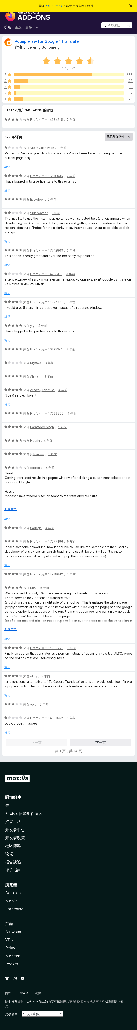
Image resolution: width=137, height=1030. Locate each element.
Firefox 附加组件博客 (23, 813)
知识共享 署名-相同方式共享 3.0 (82, 1001)
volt (33, 704)
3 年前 (56, 213)
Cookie (23, 993)
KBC (33, 588)
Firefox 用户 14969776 (46, 648)
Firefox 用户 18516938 (46, 176)
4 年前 (62, 390)
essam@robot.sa (42, 390)
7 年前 (71, 119)
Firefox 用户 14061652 (46, 718)
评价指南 (13, 870)
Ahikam (35, 376)
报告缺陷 (13, 862)
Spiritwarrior (39, 213)
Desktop (13, 892)
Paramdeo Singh (42, 427)
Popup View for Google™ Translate (47, 41)
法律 (38, 993)
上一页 (36, 742)
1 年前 (62, 148)
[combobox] (116, 25)
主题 (18, 27)
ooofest (36, 467)
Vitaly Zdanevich (42, 148)
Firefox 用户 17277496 (46, 541)
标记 (7, 167)
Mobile (11, 901)
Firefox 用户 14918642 (46, 574)
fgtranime (37, 454)
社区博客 (13, 846)
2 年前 (71, 176)
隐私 (8, 993)
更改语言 (11, 1014)
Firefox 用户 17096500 (46, 413)
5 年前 (71, 541)
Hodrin (35, 440)
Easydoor (37, 199)
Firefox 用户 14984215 (46, 119)
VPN (9, 939)
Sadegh (36, 528)
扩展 (7, 27)
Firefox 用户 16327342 (46, 349)
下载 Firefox (53, 6)
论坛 (9, 854)
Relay (10, 947)
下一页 (100, 742)
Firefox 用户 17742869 (46, 250)
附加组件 (13, 797)
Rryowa (35, 363)
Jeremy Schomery (43, 47)
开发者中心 (15, 829)
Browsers (13, 931)
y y (32, 326)
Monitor (12, 956)
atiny (33, 676)
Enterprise (14, 909)
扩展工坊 (13, 821)
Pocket (11, 964)
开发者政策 (15, 837)
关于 (9, 805)
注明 (20, 1001)
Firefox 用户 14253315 (46, 274)
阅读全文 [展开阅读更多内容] (10, 509)
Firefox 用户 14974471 (46, 302)
